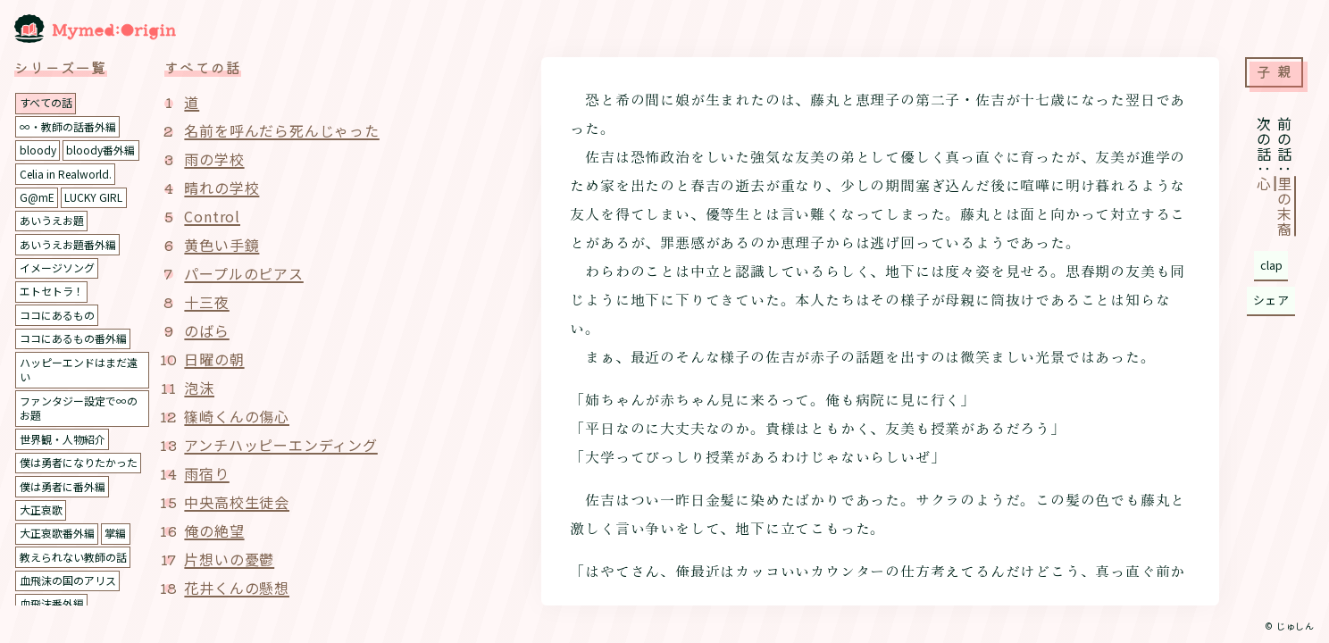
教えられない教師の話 (73, 556)
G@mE (37, 197)
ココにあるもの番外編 (73, 338)
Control (212, 216)
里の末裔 (1284, 207)
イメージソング (57, 267)
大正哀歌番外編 (57, 532)
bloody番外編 (100, 149)
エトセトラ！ (52, 290)
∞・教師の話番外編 (68, 126)
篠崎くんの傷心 (236, 416)
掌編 (115, 532)
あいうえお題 (52, 220)
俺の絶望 (214, 530)
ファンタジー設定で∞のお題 (79, 408)
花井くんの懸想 (236, 587)
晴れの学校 (221, 187)
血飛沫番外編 (52, 603)
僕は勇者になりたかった (79, 462)
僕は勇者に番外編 (62, 486)
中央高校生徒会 (236, 502)
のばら (206, 330)
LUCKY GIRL (93, 197)
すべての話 (46, 102)
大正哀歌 (41, 509)
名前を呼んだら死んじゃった (281, 130)
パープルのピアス (243, 273)
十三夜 (206, 302)
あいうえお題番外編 (68, 244)
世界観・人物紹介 (62, 439)
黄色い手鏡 (221, 244)
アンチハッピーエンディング (280, 444)
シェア (1271, 299)
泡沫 (199, 387)
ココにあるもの (57, 314)
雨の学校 (214, 159)
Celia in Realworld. (66, 173)
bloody (38, 149)
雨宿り (206, 473)
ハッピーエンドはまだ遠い (79, 370)
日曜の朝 (214, 359)
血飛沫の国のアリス (68, 580)
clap (1271, 264)
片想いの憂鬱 (229, 559)
